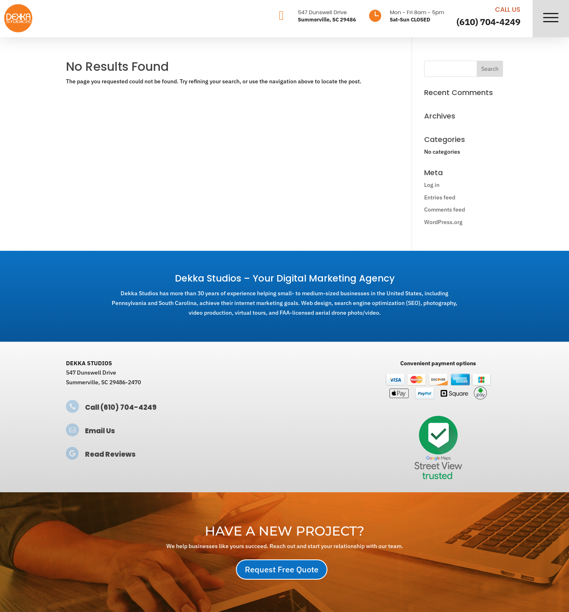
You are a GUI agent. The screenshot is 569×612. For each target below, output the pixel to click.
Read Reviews (110, 454)
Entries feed (439, 197)
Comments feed (444, 209)
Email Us (100, 431)
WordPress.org (443, 222)
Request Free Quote (281, 569)
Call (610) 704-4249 (121, 407)
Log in (431, 184)
